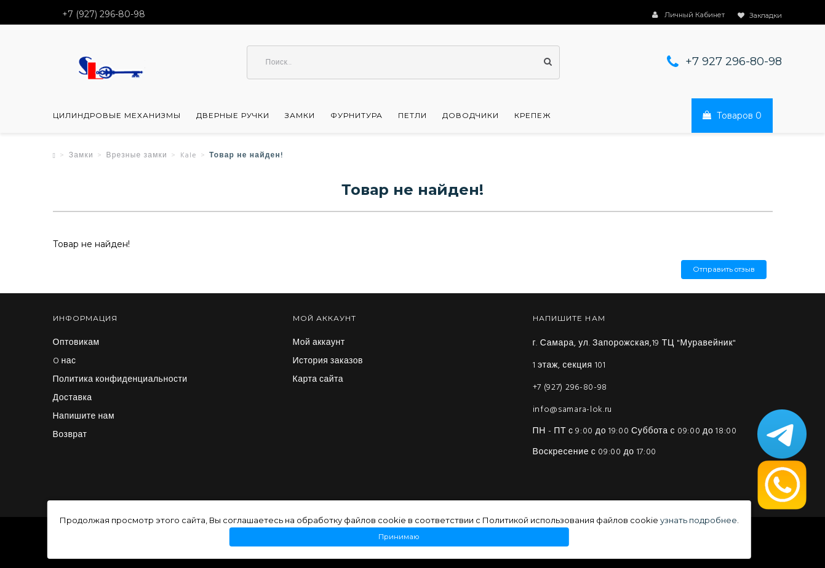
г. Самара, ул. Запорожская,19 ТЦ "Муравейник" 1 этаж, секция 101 (634, 354)
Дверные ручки (232, 115)
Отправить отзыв (724, 269)
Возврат (70, 435)
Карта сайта (318, 380)
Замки (300, 115)
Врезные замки (136, 155)
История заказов (328, 361)
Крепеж (532, 115)
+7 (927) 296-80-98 (570, 388)
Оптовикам (76, 343)
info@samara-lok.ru (573, 410)
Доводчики (470, 115)
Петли (412, 115)
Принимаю (399, 536)
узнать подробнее (698, 520)
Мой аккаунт (319, 343)
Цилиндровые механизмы (117, 115)
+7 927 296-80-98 (733, 61)
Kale (188, 155)
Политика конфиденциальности (120, 380)
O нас (64, 361)
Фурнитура (356, 115)
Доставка (72, 398)
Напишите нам (84, 417)
